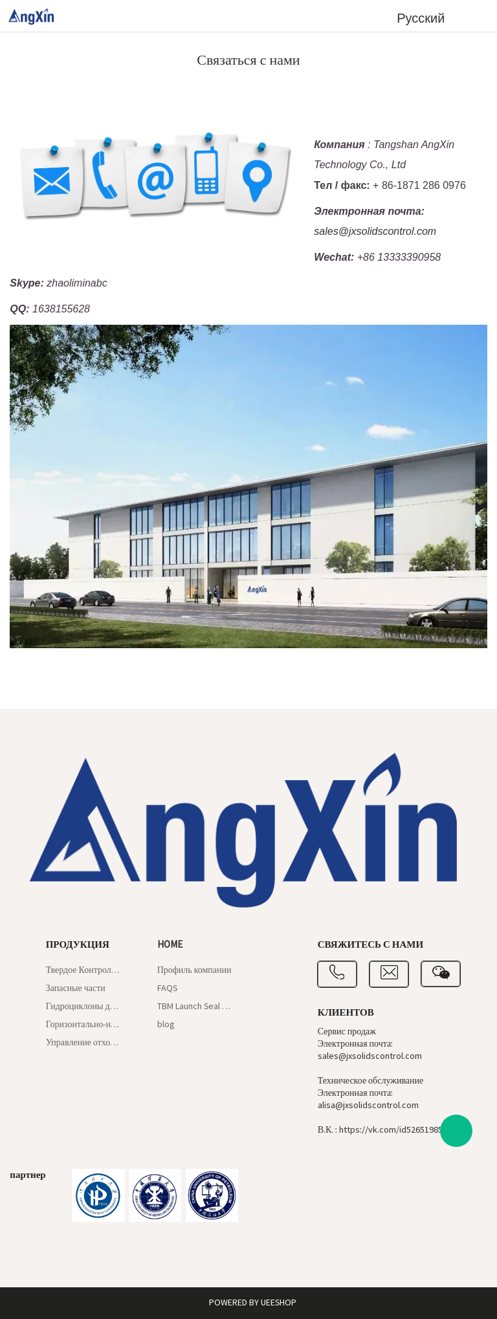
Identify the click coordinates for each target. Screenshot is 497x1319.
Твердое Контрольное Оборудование (84, 970)
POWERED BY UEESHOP (252, 1303)
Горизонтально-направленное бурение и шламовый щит (84, 1024)
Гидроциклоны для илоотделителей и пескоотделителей (84, 1006)
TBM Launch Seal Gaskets (195, 1006)
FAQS (167, 988)
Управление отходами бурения (84, 1043)
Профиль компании (194, 970)
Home (169, 945)
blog (166, 1024)
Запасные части (75, 988)
